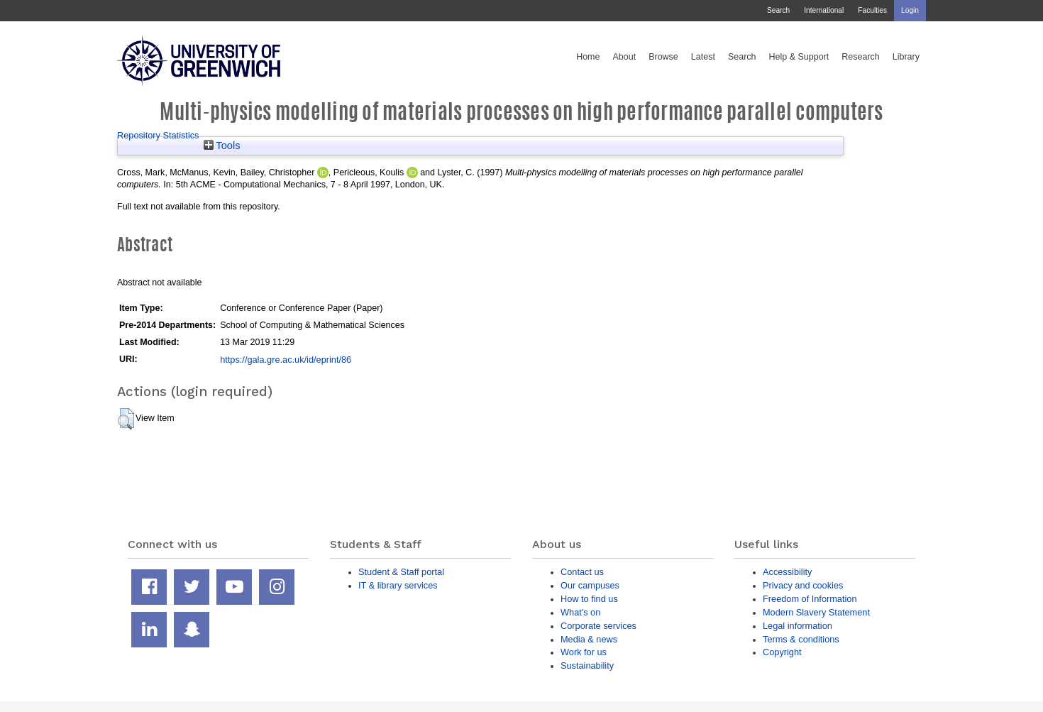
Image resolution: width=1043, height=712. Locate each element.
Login (910, 10)
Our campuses (590, 585)
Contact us (582, 571)
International (824, 10)
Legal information (797, 625)
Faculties (872, 10)
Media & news (589, 639)
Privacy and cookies (803, 585)
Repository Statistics (158, 135)
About (624, 57)
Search (778, 10)
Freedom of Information (810, 598)
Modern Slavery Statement (816, 612)
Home (588, 57)
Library (906, 57)
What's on (580, 612)
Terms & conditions (801, 639)
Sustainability (587, 665)
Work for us (584, 652)
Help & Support (799, 57)
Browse (663, 57)
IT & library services (398, 585)
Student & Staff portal (401, 571)
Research (860, 57)
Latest (703, 57)
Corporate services (598, 625)
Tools (222, 145)
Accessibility (787, 571)
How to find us (589, 598)
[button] (126, 418)
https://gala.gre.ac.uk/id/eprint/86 (285, 359)
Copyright (782, 652)
